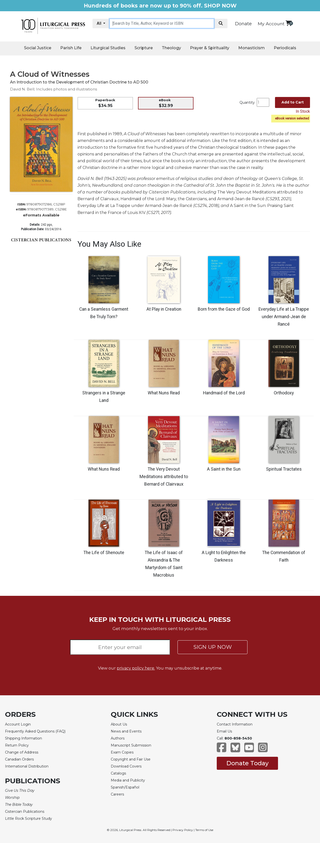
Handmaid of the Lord (224, 392)
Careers (117, 794)
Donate (243, 23)
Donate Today (247, 763)
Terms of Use (204, 830)
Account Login (18, 724)
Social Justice (37, 47)
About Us (119, 724)
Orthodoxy (284, 392)
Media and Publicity (128, 780)
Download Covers (126, 766)
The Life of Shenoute (104, 552)
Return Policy (17, 745)
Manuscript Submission (131, 745)
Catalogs (118, 773)
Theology (171, 47)
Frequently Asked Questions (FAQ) (35, 731)
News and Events (126, 731)
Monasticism (251, 47)
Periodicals (285, 47)
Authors (117, 738)
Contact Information (234, 724)
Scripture (143, 47)
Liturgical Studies (108, 47)
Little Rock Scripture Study (28, 818)
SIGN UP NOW (213, 647)
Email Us (224, 731)
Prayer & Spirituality (209, 47)
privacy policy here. (136, 668)
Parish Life (71, 47)
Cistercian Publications (24, 811)
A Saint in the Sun (223, 469)
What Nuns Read (164, 392)
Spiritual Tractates (284, 469)
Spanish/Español (125, 787)
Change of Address (21, 752)
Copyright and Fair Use (130, 759)
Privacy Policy (182, 830)
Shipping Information (23, 738)
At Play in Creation (163, 309)
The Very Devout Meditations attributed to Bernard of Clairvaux (164, 477)
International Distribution (26, 766)
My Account (271, 23)
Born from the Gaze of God (224, 309)
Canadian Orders (19, 759)
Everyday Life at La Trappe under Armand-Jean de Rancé (283, 317)
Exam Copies (122, 752)
